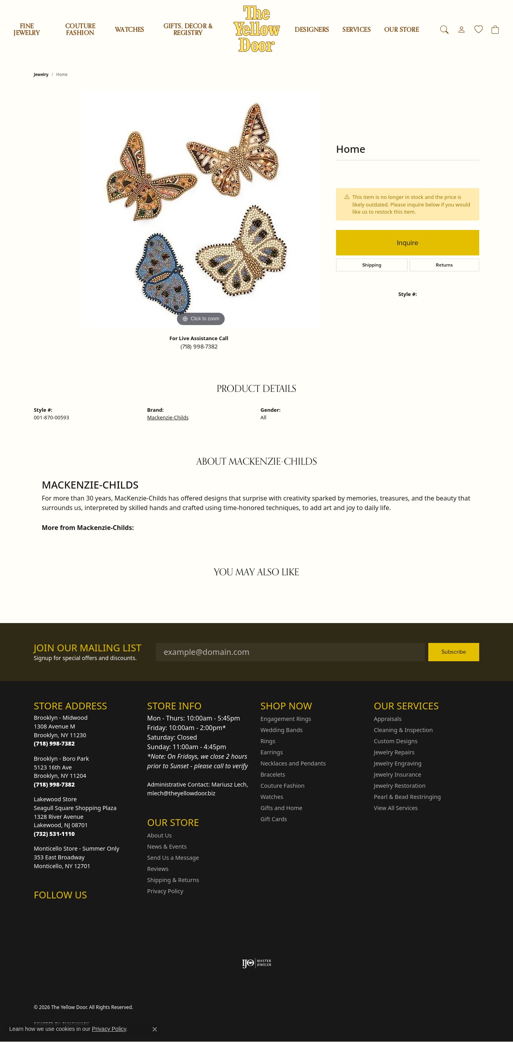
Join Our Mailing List (88, 648)
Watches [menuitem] (271, 796)
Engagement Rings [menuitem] (285, 719)
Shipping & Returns (173, 880)
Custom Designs (396, 741)
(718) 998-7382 (199, 346)
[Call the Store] (54, 743)
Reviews (158, 869)
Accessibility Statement (447, 1007)
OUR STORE (401, 30)
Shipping (371, 264)
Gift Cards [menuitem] (273, 819)
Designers (312, 30)
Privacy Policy (165, 891)
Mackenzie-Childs (167, 417)
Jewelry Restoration (400, 785)
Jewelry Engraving (398, 763)
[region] (201, 209)
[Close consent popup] (154, 1029)
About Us (159, 835)
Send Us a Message (173, 857)
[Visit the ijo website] (257, 963)
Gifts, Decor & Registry (187, 29)
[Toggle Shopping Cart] (495, 30)
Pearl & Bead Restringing (407, 796)
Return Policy (301, 1007)
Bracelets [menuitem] (272, 774)
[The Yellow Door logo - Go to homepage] (257, 29)
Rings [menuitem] (267, 741)
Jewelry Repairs (394, 752)
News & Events (167, 846)
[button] (444, 30)
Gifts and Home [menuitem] (281, 808)
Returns (444, 264)
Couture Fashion (80, 29)
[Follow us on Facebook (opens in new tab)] (61, 911)
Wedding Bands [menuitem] (281, 730)
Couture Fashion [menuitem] (282, 785)
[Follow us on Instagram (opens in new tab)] (42, 911)
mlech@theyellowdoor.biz (181, 793)
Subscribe (453, 651)
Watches (129, 30)
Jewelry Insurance (397, 774)
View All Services (396, 808)
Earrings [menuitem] (271, 752)
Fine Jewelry (27, 29)
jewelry (41, 74)
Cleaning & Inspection (403, 730)
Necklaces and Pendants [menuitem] (293, 763)
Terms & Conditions (388, 1007)
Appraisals (388, 719)
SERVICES (356, 30)
